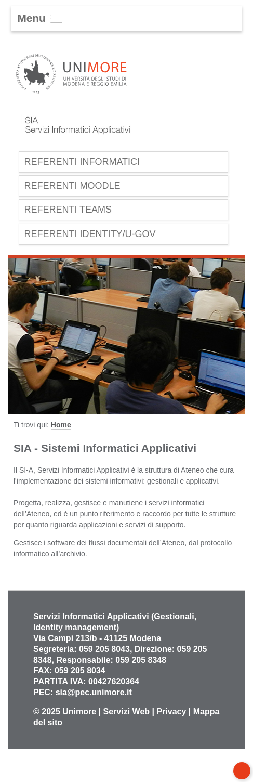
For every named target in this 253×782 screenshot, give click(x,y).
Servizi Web (126, 711)
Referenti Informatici (82, 162)
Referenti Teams (68, 209)
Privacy (171, 711)
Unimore (79, 711)
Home (61, 425)
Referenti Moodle (72, 185)
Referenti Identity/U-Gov (89, 234)
